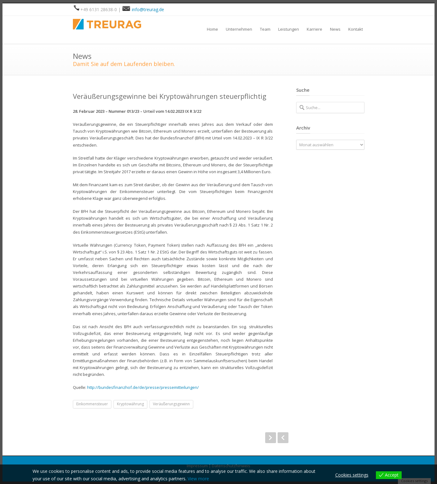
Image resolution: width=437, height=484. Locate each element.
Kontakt (355, 29)
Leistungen (288, 29)
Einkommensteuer (92, 404)
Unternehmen (239, 29)
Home (212, 29)
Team (265, 29)
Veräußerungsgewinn (171, 404)
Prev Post (283, 437)
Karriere (314, 29)
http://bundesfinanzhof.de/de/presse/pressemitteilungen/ (143, 387)
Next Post (270, 437)
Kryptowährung (130, 404)
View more (198, 479)
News (335, 29)
